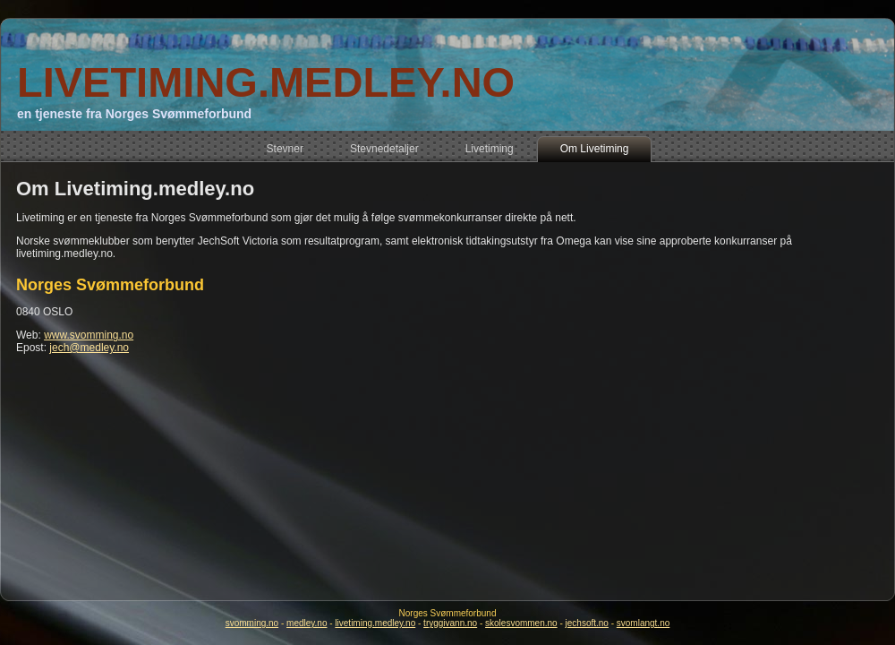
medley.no (306, 623)
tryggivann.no (450, 623)
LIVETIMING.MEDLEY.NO (266, 82)
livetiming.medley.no (375, 623)
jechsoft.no (587, 623)
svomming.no (252, 623)
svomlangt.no (643, 623)
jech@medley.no (89, 347)
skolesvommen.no (521, 623)
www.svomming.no (88, 335)
